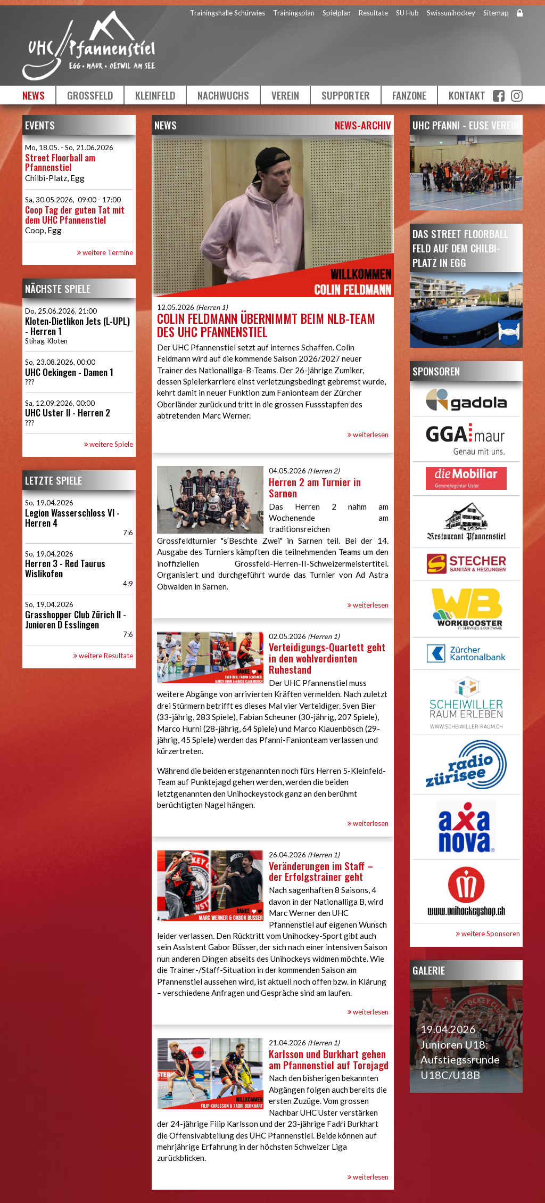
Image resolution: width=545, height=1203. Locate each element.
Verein (285, 94)
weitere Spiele (108, 444)
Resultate (373, 13)
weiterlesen (368, 434)
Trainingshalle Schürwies (227, 13)
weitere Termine (105, 252)
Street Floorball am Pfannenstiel (60, 162)
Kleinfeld (155, 94)
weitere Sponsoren (488, 933)
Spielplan (337, 13)
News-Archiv (363, 124)
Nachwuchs (223, 94)
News (33, 94)
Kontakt (467, 94)
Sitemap (496, 13)
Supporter (345, 94)
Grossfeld (90, 94)
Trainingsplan (294, 13)
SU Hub (407, 13)
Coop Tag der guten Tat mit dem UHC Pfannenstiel (75, 214)
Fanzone (409, 94)
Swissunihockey (451, 13)
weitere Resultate (103, 655)
